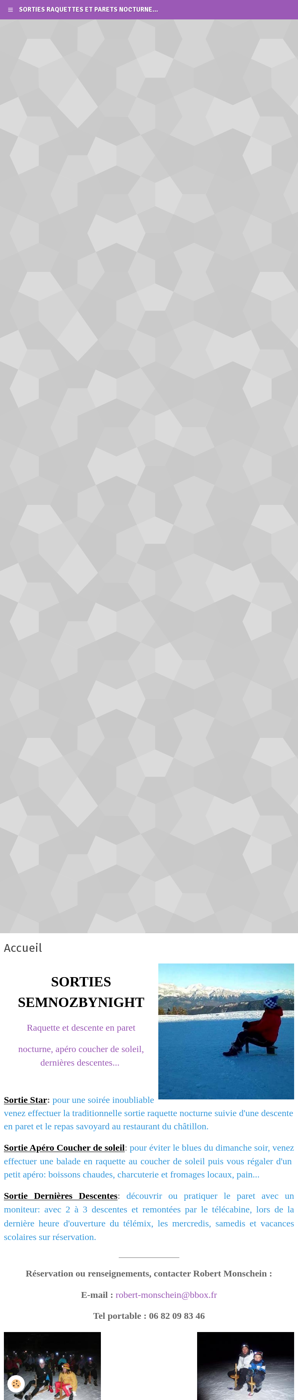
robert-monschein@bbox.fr (166, 1295)
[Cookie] (16, 1384)
